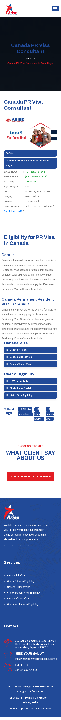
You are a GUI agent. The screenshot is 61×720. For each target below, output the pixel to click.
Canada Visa (50, 414)
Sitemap (14, 697)
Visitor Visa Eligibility (21, 395)
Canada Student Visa (21, 357)
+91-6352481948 (35, 171)
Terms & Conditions (36, 697)
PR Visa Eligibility (19, 381)
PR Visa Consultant (25, 412)
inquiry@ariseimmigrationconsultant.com (37, 658)
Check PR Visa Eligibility (21, 581)
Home (29, 58)
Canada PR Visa (18, 350)
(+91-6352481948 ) (36, 176)
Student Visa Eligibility (21, 388)
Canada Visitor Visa (20, 364)
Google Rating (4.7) (13, 211)
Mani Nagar (37, 414)
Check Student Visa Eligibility (23, 592)
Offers (12, 153)
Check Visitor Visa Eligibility (23, 604)
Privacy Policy (30, 702)
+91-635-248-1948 (26, 670)
